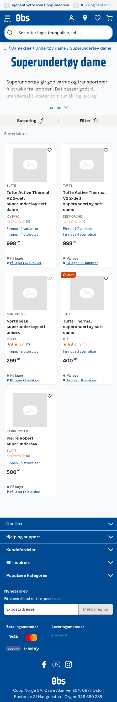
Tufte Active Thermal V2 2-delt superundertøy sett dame (28, 201)
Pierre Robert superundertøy (22, 441)
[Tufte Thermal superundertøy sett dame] (86, 328)
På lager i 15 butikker (82, 263)
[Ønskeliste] (97, 17)
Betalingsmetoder (22, 627)
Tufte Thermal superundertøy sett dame (83, 327)
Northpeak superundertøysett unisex (26, 327)
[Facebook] (44, 664)
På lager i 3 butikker (25, 492)
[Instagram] (68, 664)
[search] (10, 32)
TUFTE (11, 185)
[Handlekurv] (109, 17)
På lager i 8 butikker (81, 380)
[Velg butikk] (85, 17)
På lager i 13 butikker (25, 263)
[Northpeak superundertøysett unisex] (30, 328)
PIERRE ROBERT (18, 431)
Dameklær (21, 48)
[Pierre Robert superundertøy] (30, 442)
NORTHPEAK (16, 314)
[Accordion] (58, 524)
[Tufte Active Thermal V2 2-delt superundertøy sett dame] (30, 205)
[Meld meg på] (95, 609)
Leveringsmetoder (68, 627)
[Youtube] (56, 664)
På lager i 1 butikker (25, 380)
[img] (30, 221)
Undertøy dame (50, 48)
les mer (59, 107)
